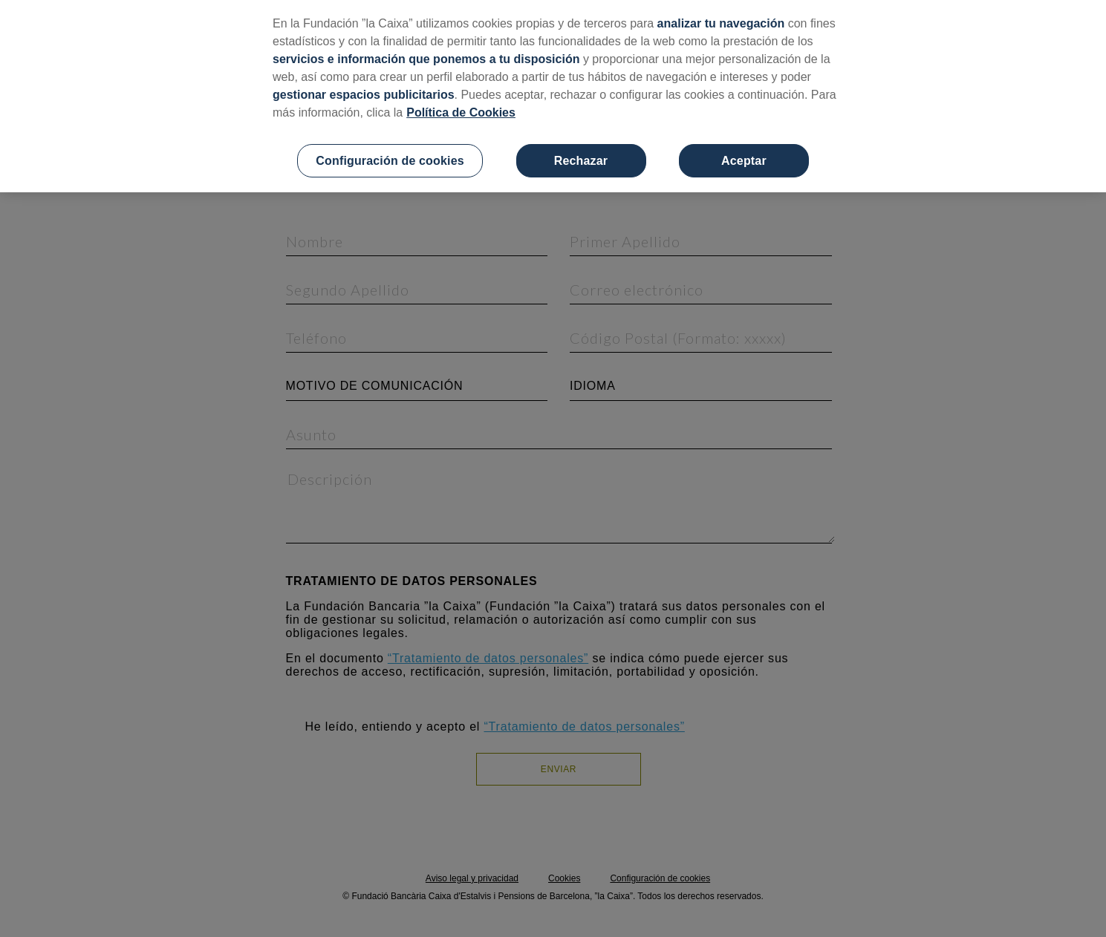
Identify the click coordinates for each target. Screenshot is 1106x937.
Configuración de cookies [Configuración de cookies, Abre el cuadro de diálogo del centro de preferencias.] (389, 160)
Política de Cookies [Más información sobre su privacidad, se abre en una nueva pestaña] (460, 112)
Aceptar (744, 160)
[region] (553, 96)
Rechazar (581, 160)
